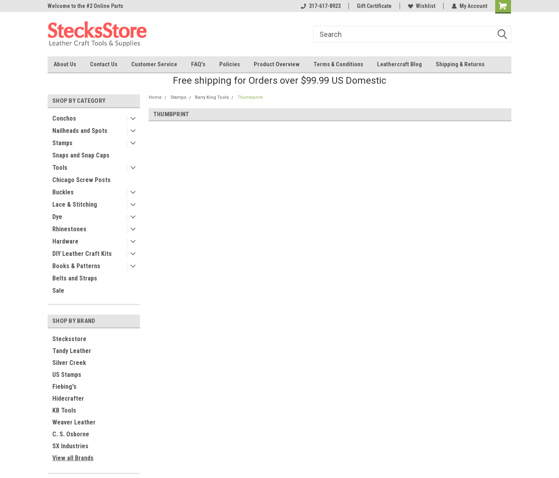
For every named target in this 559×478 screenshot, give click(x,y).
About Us (65, 64)
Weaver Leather (74, 422)
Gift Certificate (374, 6)
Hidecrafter (68, 398)
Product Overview (277, 64)
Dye (57, 217)
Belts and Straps (74, 278)
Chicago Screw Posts (81, 180)
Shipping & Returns (460, 64)
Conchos (64, 118)
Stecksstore (69, 339)
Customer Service (154, 64)
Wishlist (421, 6)
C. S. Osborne (70, 434)
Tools (59, 167)
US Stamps (66, 374)
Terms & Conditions (338, 64)
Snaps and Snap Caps (80, 155)
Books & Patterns (76, 266)
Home (155, 97)
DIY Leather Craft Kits (82, 253)
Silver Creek (69, 363)
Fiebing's (64, 386)
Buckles (63, 192)
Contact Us (103, 64)
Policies (229, 64)
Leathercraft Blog (399, 64)
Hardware (65, 241)
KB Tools (64, 410)
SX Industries (70, 446)
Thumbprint (249, 97)
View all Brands (73, 458)
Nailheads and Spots (79, 130)
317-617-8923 (321, 6)
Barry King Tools (212, 97)
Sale (58, 290)
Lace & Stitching (74, 204)
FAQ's (198, 64)
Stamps (62, 143)
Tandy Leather (71, 351)
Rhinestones (69, 229)
